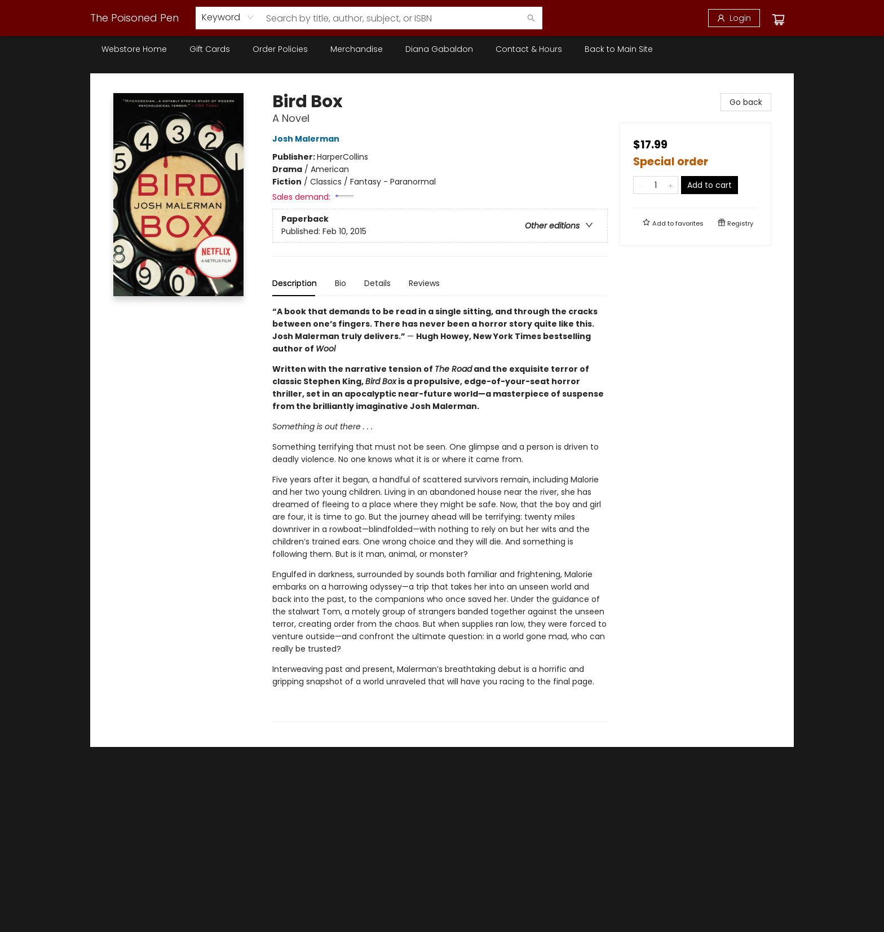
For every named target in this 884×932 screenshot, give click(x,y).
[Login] (734, 18)
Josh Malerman (307, 138)
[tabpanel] (440, 513)
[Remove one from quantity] (641, 185)
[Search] (531, 18)
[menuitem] (134, 49)
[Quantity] (656, 185)
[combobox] (228, 17)
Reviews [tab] (424, 283)
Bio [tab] (340, 283)
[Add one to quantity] (671, 185)
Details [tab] (377, 283)
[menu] (442, 49)
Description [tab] (294, 283)
